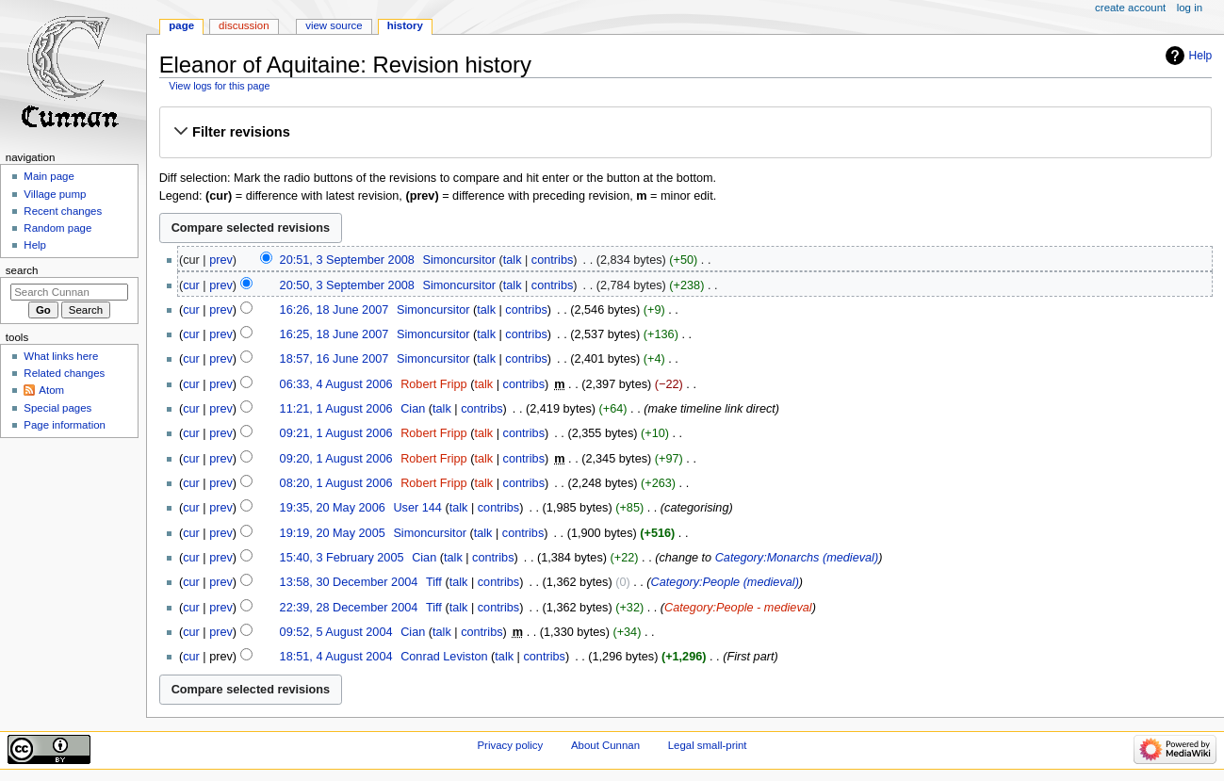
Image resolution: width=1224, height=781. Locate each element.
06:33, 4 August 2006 (336, 384)
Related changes (64, 373)
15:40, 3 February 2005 (342, 557)
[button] (685, 132)
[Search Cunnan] (69, 292)
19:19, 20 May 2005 (332, 533)
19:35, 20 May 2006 (332, 507)
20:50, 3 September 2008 (347, 285)
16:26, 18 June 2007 (334, 310)
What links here (61, 356)
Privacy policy (510, 745)
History (405, 25)
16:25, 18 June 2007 (334, 334)
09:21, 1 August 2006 (336, 433)
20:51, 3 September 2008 (347, 260)
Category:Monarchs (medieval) (796, 557)
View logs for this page (219, 85)
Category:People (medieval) (725, 582)
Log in (1189, 7)
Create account (1130, 7)
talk (512, 260)
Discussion (244, 25)
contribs (552, 260)
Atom (51, 390)
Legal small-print (707, 745)
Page (181, 25)
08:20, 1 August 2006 (336, 483)
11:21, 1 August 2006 (336, 408)
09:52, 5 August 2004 (336, 632)
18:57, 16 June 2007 (334, 359)
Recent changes (63, 211)
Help (1201, 55)
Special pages (57, 408)
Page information (65, 425)
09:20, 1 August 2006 (336, 458)
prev (221, 260)
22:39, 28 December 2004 (349, 607)
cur (191, 285)
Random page (57, 228)
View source (333, 25)
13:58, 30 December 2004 (349, 582)
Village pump (55, 194)
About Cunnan (605, 745)
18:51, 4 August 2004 (336, 656)
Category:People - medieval (738, 607)
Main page (49, 176)
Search (22, 270)
